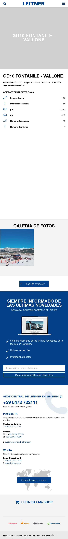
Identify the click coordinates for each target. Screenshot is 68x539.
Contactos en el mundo (34, 480)
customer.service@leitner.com (18, 442)
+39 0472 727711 (13, 426)
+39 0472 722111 (20, 402)
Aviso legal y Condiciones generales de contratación (28, 535)
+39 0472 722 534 (13, 460)
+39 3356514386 (14, 437)
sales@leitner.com (13, 463)
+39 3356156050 (16, 434)
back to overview (35, 283)
